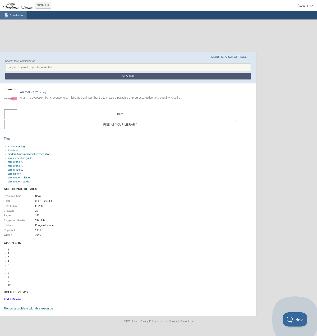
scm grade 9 (15, 169)
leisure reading (16, 146)
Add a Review (12, 299)
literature (13, 150)
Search (128, 76)
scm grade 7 (15, 161)
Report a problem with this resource (28, 308)
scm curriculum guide (20, 158)
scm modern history (19, 177)
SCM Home (131, 321)
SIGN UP (43, 5)
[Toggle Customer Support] (295, 319)
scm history (14, 173)
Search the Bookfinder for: (20, 60)
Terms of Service (168, 321)
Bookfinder (16, 15)
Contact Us (186, 321)
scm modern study (18, 181)
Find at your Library (120, 124)
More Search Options (229, 57)
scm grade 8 (15, 165)
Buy (120, 114)
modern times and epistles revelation (29, 154)
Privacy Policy (148, 321)
